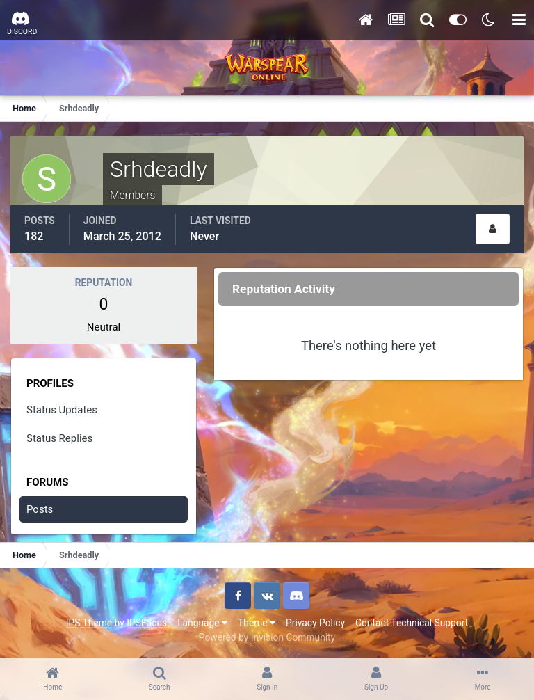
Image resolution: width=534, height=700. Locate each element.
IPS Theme (89, 622)
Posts (39, 509)
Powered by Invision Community (267, 637)
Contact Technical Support (411, 622)
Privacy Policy (315, 622)
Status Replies (59, 438)
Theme (256, 622)
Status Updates (61, 410)
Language (202, 622)
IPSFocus (147, 622)
